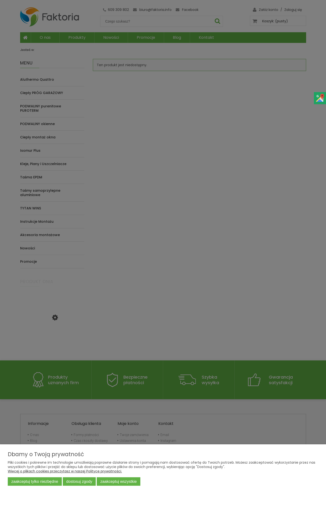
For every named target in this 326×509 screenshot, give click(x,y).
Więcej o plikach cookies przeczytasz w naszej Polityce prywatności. (65, 471)
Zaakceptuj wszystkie (118, 481)
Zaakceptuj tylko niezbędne (34, 481)
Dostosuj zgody (79, 481)
